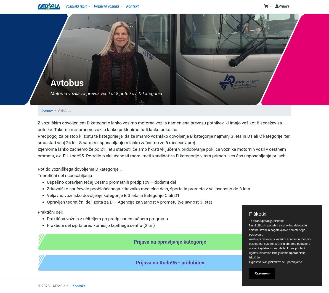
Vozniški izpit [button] (76, 6)
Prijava (282, 6)
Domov (47, 110)
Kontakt (132, 6)
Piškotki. (258, 214)
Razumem (262, 273)
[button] (267, 6)
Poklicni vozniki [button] (107, 6)
